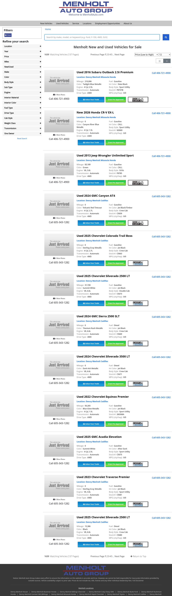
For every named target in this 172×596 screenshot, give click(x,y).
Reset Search (22, 138)
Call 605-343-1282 (161, 196)
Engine (7, 92)
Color (6, 77)
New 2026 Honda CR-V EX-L (95, 112)
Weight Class (10, 123)
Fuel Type (8, 108)
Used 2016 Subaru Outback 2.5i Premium (105, 72)
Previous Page (97, 54)
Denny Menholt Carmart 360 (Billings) (33, 594)
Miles (6, 61)
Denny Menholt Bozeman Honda (44, 592)
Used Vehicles (62, 23)
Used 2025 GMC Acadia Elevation (99, 437)
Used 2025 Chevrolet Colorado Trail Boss (104, 236)
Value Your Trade (91, 99)
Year (6, 51)
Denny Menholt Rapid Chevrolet (91, 594)
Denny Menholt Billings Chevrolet (73, 592)
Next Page (119, 54)
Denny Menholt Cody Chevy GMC (102, 592)
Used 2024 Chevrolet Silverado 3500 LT (103, 356)
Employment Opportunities (107, 23)
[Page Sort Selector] (146, 54)
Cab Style (8, 118)
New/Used (8, 67)
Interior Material (11, 97)
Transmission (10, 128)
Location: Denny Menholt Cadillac (92, 200)
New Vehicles (46, 23)
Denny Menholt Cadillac (137, 594)
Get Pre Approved (116, 99)
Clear (8, 35)
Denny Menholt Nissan (19, 592)
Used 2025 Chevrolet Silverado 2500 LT (103, 276)
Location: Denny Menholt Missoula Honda (96, 77)
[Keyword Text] (102, 37)
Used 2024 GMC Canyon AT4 (96, 196)
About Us (128, 23)
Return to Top (138, 556)
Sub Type (8, 87)
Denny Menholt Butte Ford (128, 592)
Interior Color (10, 102)
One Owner (9, 133)
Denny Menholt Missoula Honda (63, 594)
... (113, 55)
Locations (87, 23)
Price (6, 56)
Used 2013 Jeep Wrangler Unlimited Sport (105, 155)
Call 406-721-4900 (161, 72)
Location (8, 46)
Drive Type (9, 113)
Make (6, 72)
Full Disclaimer (138, 580)
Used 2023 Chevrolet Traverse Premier (103, 477)
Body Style (8, 82)
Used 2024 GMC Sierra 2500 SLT (98, 316)
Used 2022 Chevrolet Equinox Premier (103, 396)
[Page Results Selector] (165, 54)
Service (75, 23)
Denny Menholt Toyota (116, 594)
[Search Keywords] (166, 37)
